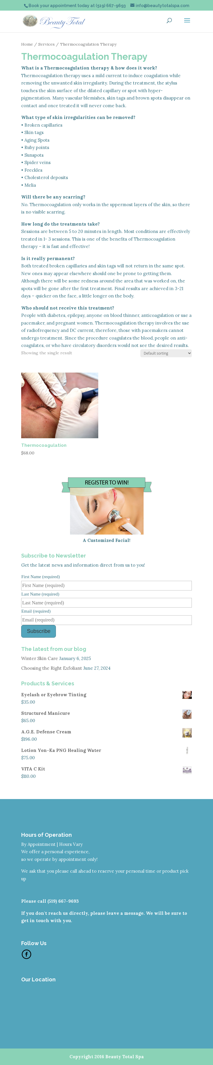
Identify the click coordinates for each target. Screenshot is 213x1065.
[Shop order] (166, 353)
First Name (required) (40, 576)
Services (46, 44)
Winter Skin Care (39, 658)
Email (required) (36, 611)
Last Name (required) (40, 594)
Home (27, 44)
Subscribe (38, 631)
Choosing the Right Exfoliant (51, 668)
